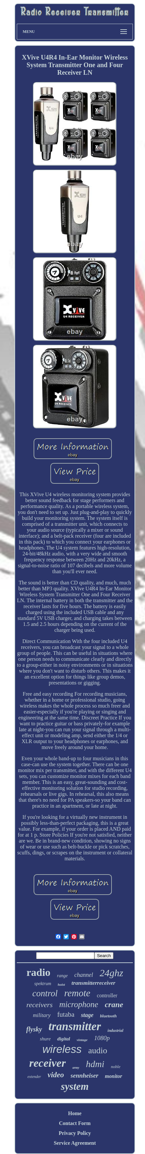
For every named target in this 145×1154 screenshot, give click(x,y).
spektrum (42, 983)
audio (97, 1050)
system (74, 1086)
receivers (39, 1005)
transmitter (75, 1026)
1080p (102, 1037)
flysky (34, 1029)
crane (114, 1004)
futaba (65, 1014)
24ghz (111, 972)
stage (87, 1015)
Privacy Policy (75, 1133)
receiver (47, 1063)
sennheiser (84, 1075)
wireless (62, 1049)
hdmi (95, 1064)
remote (77, 993)
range (62, 975)
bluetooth (108, 1015)
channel (83, 975)
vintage (82, 1040)
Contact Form (74, 1123)
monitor (113, 1076)
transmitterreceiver (93, 983)
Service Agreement (75, 1143)
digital (63, 1038)
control (45, 993)
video (56, 1075)
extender (34, 1076)
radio (38, 972)
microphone (78, 1004)
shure (45, 1038)
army (75, 1067)
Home (75, 1113)
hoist (61, 984)
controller (107, 995)
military (42, 1015)
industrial (115, 1030)
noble (115, 1066)
